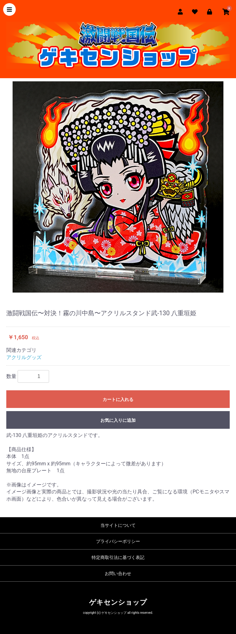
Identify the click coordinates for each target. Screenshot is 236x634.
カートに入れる (118, 399)
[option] (118, 187)
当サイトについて (118, 525)
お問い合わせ (118, 573)
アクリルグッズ (24, 357)
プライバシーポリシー (118, 541)
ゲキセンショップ (118, 602)
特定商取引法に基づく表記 (118, 557)
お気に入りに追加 (118, 420)
